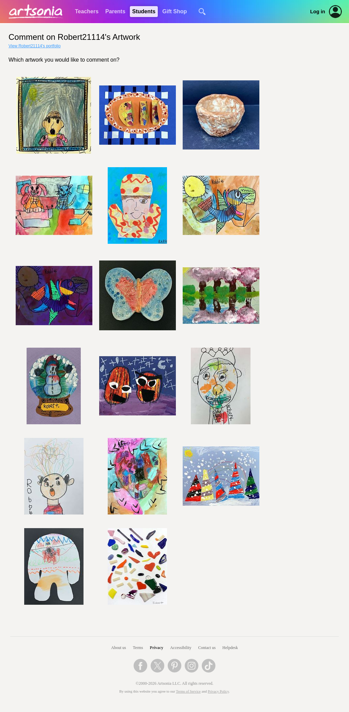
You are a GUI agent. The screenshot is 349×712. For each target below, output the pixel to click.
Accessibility (181, 647)
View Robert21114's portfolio (35, 46)
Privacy (156, 647)
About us (118, 647)
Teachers (86, 11)
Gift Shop (174, 11)
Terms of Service (188, 691)
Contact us (207, 647)
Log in (317, 11)
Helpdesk (230, 647)
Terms (138, 647)
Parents (115, 11)
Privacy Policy (218, 691)
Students (143, 11)
